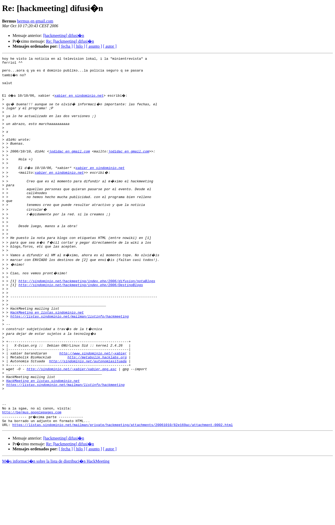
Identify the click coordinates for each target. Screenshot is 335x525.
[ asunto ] (94, 46)
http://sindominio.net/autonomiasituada (87, 408)
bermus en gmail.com (35, 21)
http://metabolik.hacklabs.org (97, 403)
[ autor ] (110, 46)
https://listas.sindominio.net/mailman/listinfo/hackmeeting (69, 356)
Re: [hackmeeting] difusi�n (70, 41)
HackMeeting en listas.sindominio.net (47, 351)
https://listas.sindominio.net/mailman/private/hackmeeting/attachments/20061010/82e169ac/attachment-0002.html (122, 483)
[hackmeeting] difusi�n (63, 35)
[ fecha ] (65, 46)
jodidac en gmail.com (69, 167)
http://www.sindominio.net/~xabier (92, 398)
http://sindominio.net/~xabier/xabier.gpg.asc (71, 417)
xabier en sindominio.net (79, 101)
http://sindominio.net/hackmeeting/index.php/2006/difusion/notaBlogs (86, 313)
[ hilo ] (79, 46)
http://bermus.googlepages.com (31, 469)
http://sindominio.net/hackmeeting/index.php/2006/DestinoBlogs (80, 318)
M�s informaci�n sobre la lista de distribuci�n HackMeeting (55, 520)
